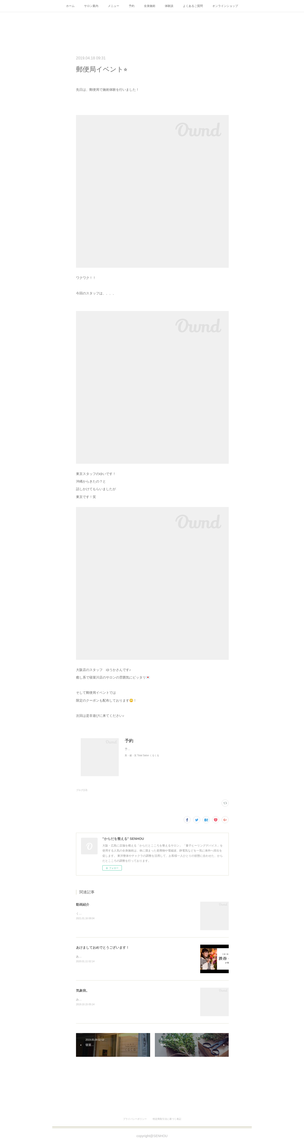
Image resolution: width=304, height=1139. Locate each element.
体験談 (169, 6)
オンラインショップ (225, 6)
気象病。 (82, 990)
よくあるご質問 (193, 6)
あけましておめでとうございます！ (102, 947)
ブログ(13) (81, 790)
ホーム (70, 6)
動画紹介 (82, 904)
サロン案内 (91, 6)
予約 (131, 6)
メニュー (113, 6)
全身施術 (149, 6)
